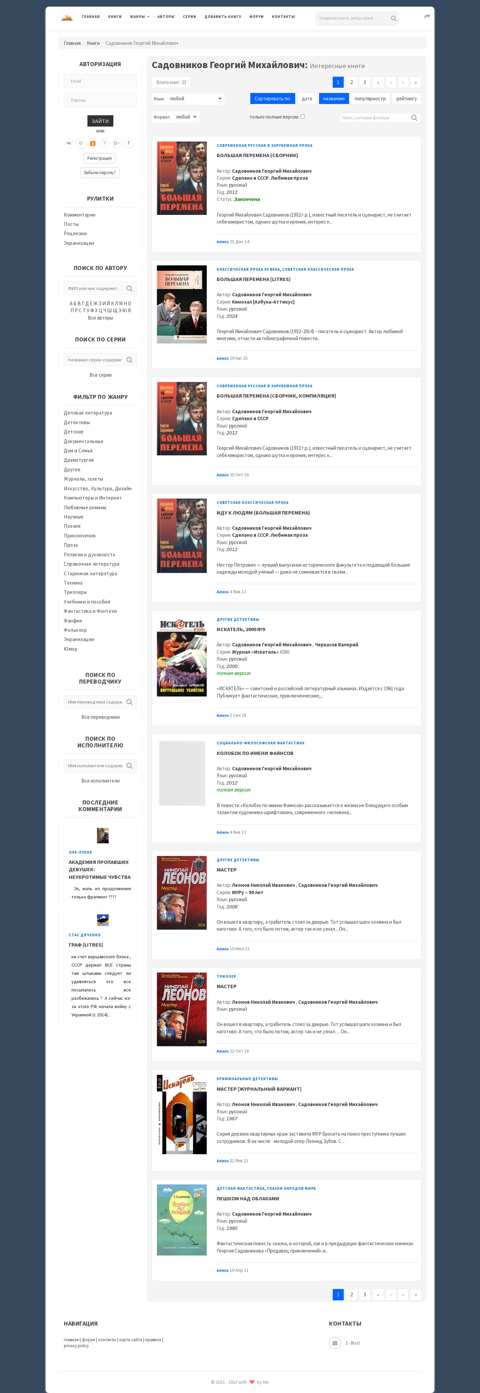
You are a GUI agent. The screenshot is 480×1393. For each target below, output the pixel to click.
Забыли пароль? (100, 172)
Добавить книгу (222, 16)
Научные (74, 516)
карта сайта (130, 1340)
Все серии (100, 375)
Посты (71, 224)
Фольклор (75, 630)
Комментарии (80, 215)
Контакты (283, 16)
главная (71, 1340)
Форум (256, 16)
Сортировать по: (273, 98)
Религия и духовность (89, 554)
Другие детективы (238, 619)
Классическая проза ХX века (248, 269)
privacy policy (76, 1345)
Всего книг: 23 (171, 82)
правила (153, 1340)
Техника (73, 583)
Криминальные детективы (247, 1078)
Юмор (70, 649)
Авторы (166, 16)
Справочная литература (92, 564)
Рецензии (75, 233)
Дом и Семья (78, 450)
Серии (189, 16)
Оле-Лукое (80, 852)
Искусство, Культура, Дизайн (98, 488)
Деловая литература (88, 413)
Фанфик (73, 620)
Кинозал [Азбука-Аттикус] (263, 302)
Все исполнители (100, 781)
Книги (115, 16)
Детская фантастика (241, 1188)
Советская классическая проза (318, 269)
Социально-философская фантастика (260, 743)
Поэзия (72, 526)
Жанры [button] (137, 16)
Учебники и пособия (87, 602)
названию (334, 98)
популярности (370, 98)
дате (307, 98)
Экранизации (79, 243)
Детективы (77, 422)
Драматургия (79, 460)
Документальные (83, 441)
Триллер (226, 976)
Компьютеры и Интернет (93, 498)
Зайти (100, 120)
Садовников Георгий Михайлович (271, 171)
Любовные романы (85, 507)
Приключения (80, 535)
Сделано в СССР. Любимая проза (270, 178)
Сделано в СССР (250, 418)
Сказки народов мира (291, 1188)
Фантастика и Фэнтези (90, 611)
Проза (71, 545)
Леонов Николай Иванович (264, 885)
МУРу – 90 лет (248, 892)
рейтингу (407, 98)
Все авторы (100, 318)
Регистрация (99, 158)
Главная (91, 16)
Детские (74, 431)
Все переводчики (100, 717)
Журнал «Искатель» (255, 652)
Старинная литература (90, 573)
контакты (107, 1340)
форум (88, 1340)
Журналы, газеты (83, 479)
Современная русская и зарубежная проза (264, 145)
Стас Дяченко (85, 935)
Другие (72, 469)
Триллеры (75, 592)
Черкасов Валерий (336, 644)
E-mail (344, 1343)
